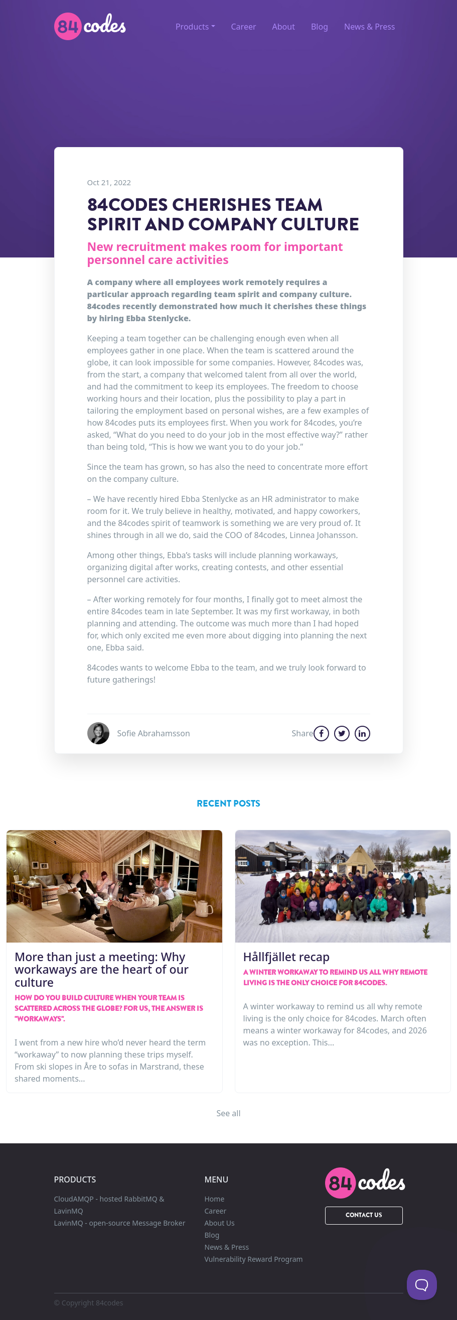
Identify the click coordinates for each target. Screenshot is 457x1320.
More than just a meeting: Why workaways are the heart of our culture (102, 969)
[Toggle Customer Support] (422, 1285)
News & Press (369, 26)
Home (215, 1199)
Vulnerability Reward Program (254, 1259)
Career (243, 26)
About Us (220, 1223)
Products (192, 26)
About (283, 26)
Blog (319, 26)
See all (228, 1113)
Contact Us (364, 1215)
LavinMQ (120, 1223)
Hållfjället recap (286, 957)
